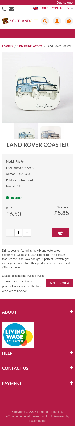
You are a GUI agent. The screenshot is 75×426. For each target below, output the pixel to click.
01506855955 (4, 8)
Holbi (48, 416)
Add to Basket (60, 232)
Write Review (59, 282)
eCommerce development (23, 416)
